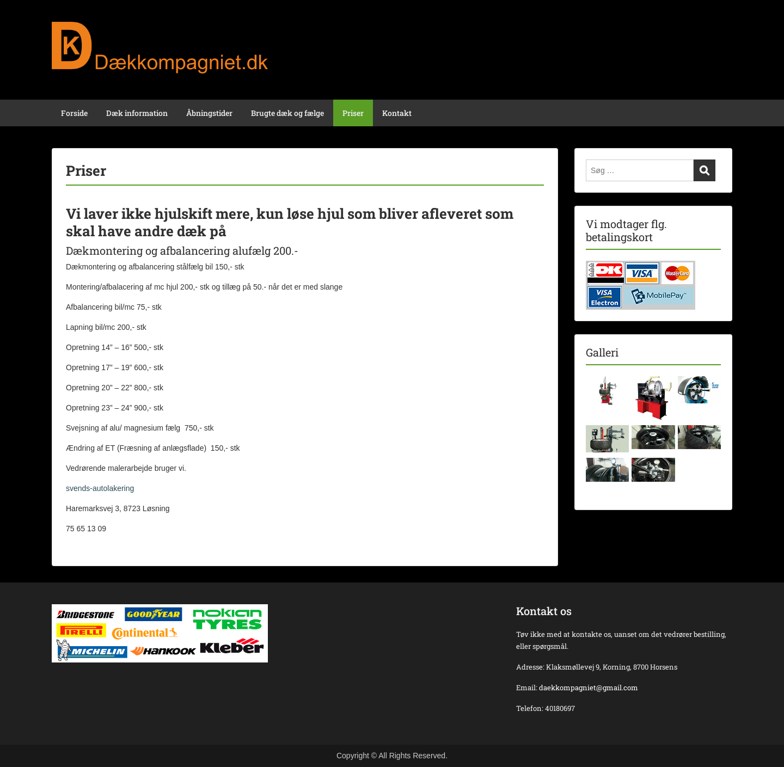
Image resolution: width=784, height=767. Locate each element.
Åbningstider (209, 113)
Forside (74, 113)
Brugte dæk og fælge (287, 113)
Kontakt (397, 113)
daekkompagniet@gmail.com (588, 687)
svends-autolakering (100, 488)
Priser (353, 113)
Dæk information (137, 113)
